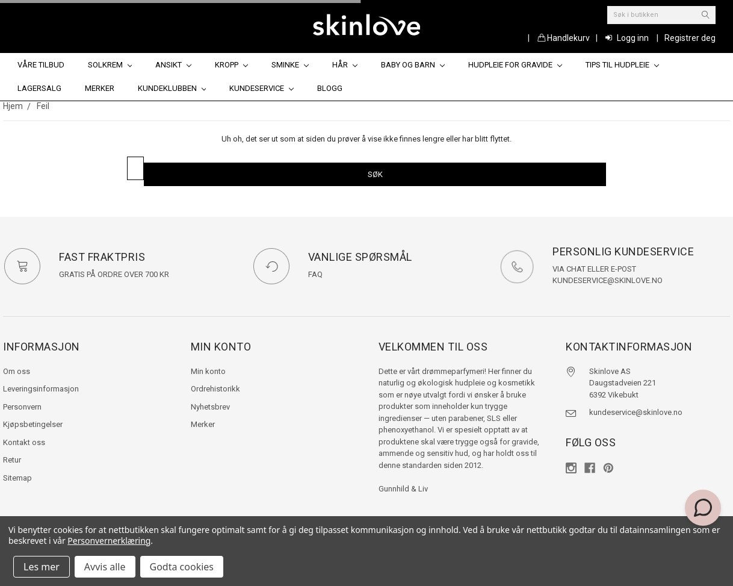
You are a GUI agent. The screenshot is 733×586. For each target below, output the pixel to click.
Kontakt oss (24, 442)
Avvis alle (105, 566)
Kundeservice (261, 88)
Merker (99, 88)
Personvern (22, 406)
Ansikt (173, 64)
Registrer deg (690, 38)
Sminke (290, 64)
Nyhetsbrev (210, 406)
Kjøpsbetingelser (33, 424)
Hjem (13, 106)
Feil (43, 106)
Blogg (329, 88)
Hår (344, 64)
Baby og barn (413, 64)
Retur (12, 459)
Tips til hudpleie (622, 64)
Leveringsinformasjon (41, 388)
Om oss (16, 371)
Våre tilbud (40, 64)
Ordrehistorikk (215, 388)
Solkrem (110, 64)
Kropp (231, 64)
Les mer (41, 566)
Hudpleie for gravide (515, 64)
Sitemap (17, 477)
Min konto (208, 371)
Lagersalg (39, 88)
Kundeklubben (172, 88)
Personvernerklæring (108, 540)
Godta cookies (182, 566)
